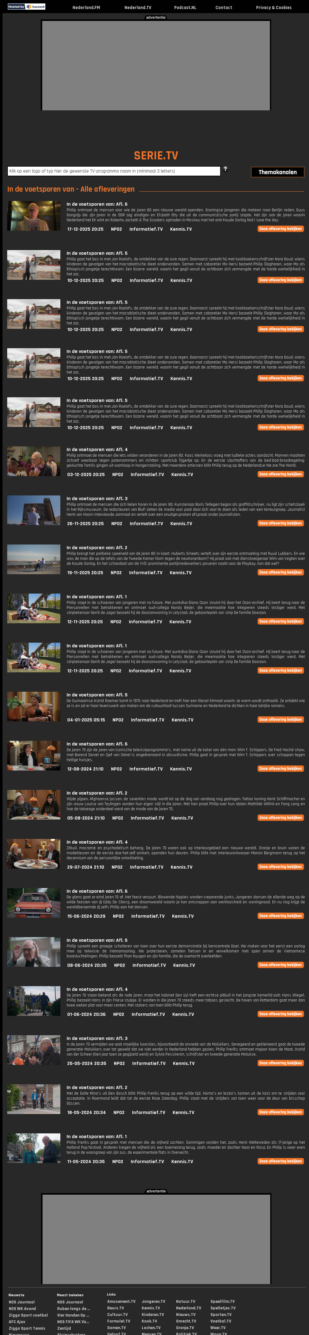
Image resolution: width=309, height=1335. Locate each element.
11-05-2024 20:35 (86, 1161)
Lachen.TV (151, 1328)
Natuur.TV (185, 1301)
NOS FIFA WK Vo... (73, 1322)
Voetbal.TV (220, 1321)
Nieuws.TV (185, 1314)
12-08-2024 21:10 (85, 769)
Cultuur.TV (117, 1314)
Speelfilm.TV (222, 1301)
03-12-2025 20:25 (86, 474)
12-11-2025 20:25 (85, 622)
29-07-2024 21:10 (85, 867)
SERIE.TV (156, 156)
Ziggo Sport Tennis (27, 1328)
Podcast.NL (185, 8)
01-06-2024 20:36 (86, 1014)
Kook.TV (149, 1321)
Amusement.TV (121, 1301)
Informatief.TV (146, 229)
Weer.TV (217, 1328)
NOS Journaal (22, 1302)
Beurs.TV (115, 1308)
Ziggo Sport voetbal (28, 1315)
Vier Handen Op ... (73, 1315)
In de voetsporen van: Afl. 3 (97, 498)
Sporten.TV (220, 1314)
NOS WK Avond (22, 1309)
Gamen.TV (116, 1328)
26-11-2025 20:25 (85, 523)
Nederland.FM (86, 8)
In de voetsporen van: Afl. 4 (97, 449)
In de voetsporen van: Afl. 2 (97, 548)
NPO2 (116, 229)
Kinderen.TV (153, 1314)
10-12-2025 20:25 (85, 280)
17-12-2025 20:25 (85, 229)
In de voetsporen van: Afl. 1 (97, 597)
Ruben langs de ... (73, 1309)
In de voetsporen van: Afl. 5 (97, 253)
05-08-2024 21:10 (86, 818)
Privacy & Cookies (273, 8)
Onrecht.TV (186, 1321)
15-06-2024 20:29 (86, 916)
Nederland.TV (137, 8)
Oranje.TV (185, 1328)
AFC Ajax (17, 1322)
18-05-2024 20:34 (86, 1112)
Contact (223, 8)
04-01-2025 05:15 (86, 720)
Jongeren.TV (153, 1301)
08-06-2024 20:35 (87, 965)
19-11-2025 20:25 (85, 573)
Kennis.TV (181, 229)
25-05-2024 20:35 (86, 1063)
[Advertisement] (122, 64)
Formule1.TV (118, 1321)
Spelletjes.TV (223, 1308)
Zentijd (64, 1328)
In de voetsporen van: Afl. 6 (97, 204)
